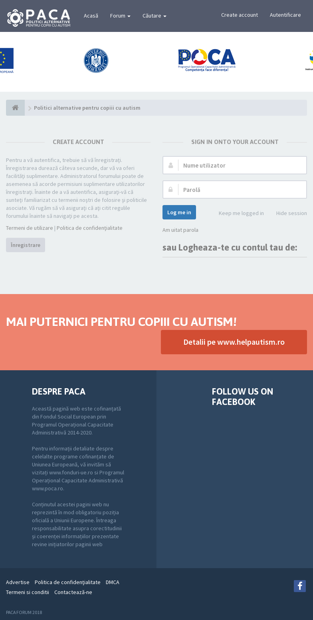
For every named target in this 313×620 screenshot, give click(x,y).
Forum (120, 15)
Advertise (18, 582)
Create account (239, 14)
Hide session (287, 213)
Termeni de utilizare (29, 227)
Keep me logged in (237, 213)
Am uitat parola (180, 229)
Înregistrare (25, 245)
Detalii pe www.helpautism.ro (234, 342)
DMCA (112, 582)
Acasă (91, 15)
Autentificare (285, 14)
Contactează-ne (73, 592)
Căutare (154, 15)
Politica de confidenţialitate (90, 227)
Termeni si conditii (27, 592)
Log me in (179, 212)
